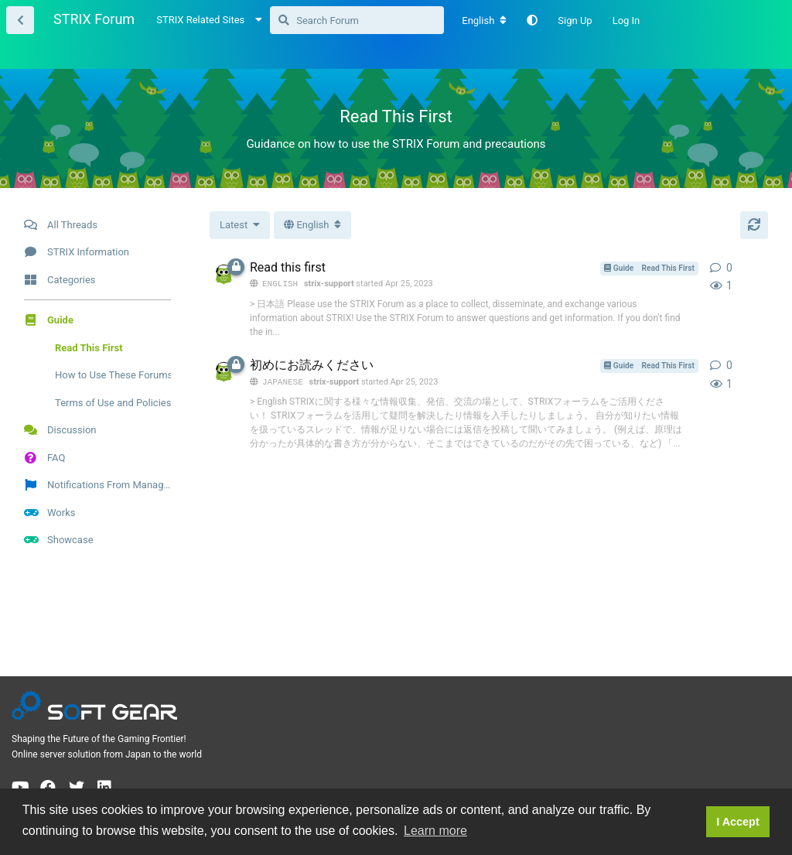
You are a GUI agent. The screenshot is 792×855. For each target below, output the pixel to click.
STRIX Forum (94, 19)
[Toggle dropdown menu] (312, 225)
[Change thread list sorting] (240, 225)
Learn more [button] (435, 830)
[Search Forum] (357, 20)
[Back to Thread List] (20, 20)
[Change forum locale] (484, 21)
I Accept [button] (737, 822)
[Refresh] (754, 225)
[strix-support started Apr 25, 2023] (223, 275)
